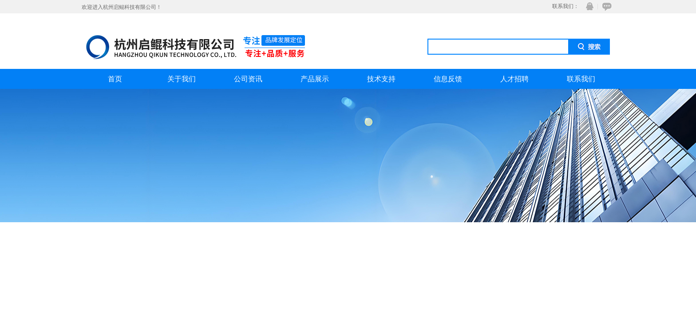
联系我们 (581, 79)
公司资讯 (248, 79)
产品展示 (315, 79)
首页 (115, 79)
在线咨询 (605, 6)
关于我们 (181, 79)
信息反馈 (448, 79)
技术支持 (381, 79)
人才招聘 (514, 79)
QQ (588, 6)
